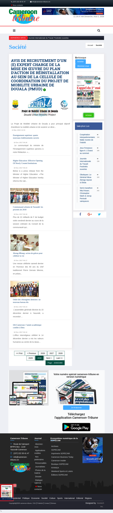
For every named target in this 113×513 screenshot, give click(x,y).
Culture (52, 498)
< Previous (31, 353)
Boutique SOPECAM (59, 464)
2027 (52, 353)
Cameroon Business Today (62, 457)
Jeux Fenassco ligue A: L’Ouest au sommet (86, 150)
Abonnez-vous (83, 66)
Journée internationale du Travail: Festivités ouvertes (48, 38)
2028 (60, 353)
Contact (46, 503)
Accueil (90, 45)
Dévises (53, 503)
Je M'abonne (76, 408)
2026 (43, 353)
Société (99, 45)
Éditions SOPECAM (59, 475)
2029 (31, 358)
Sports (59, 498)
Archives (54, 446)
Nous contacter (17, 5)
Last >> (59, 358)
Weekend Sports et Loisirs (62, 471)
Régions (88, 498)
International (69, 498)
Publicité (40, 503)
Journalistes (40, 467)
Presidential (16, 498)
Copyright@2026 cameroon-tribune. (20, 503)
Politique (26, 498)
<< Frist (19, 353)
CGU (34, 503)
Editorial (79, 498)
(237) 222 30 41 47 (18, 2)
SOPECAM (55, 450)
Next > (49, 358)
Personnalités (40, 463)
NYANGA (55, 468)
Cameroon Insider (58, 461)
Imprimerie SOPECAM (60, 453)
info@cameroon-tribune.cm (40, 2)
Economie (35, 498)
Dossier (38, 476)
